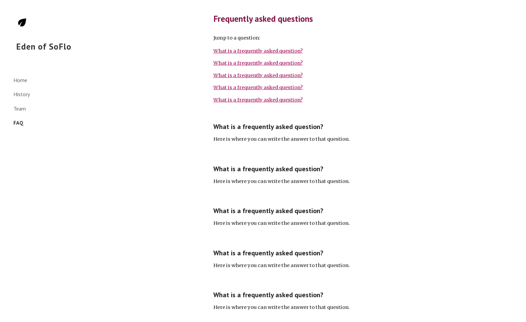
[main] (305, 18)
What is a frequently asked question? (258, 51)
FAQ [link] (18, 122)
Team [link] (19, 108)
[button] (518, 9)
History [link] (21, 94)
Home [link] (20, 80)
